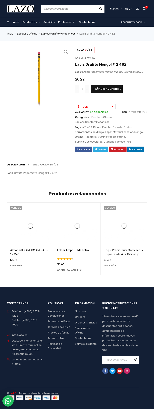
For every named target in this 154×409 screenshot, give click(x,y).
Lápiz (108, 132)
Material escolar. (123, 132)
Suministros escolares (88, 141)
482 (89, 127)
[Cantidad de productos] (82, 89)
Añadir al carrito (108, 88)
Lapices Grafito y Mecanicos (58, 33)
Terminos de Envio (59, 326)
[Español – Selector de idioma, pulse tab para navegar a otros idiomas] (116, 8)
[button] (66, 52)
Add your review (85, 57)
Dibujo (97, 127)
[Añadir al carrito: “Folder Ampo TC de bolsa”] (69, 270)
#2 (84, 127)
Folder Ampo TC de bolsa (73, 250)
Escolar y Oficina (27, 33)
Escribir (106, 127)
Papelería (91, 136)
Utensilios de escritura (118, 141)
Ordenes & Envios (86, 322)
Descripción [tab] (16, 164)
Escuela (118, 127)
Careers (80, 316)
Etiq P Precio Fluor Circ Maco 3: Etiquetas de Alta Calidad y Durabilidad (123, 254)
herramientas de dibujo (89, 132)
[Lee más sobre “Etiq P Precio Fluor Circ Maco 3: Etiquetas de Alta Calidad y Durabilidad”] (110, 265)
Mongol (138, 132)
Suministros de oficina (111, 136)
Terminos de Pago (59, 321)
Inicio (10, 33)
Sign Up (135, 360)
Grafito (128, 127)
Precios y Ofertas (58, 332)
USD (127, 8)
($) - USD (82, 106)
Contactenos (83, 338)
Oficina (79, 136)
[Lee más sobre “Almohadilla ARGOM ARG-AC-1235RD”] (16, 265)
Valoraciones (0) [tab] (45, 164)
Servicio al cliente (86, 343)
